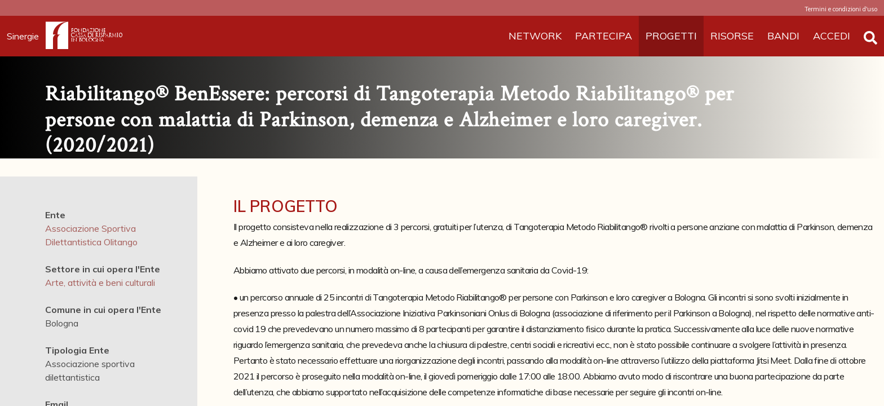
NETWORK (535, 35)
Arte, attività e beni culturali (100, 282)
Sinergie (26, 36)
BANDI (783, 35)
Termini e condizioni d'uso (841, 9)
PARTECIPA (603, 35)
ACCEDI (831, 35)
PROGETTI (671, 35)
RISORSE (732, 35)
